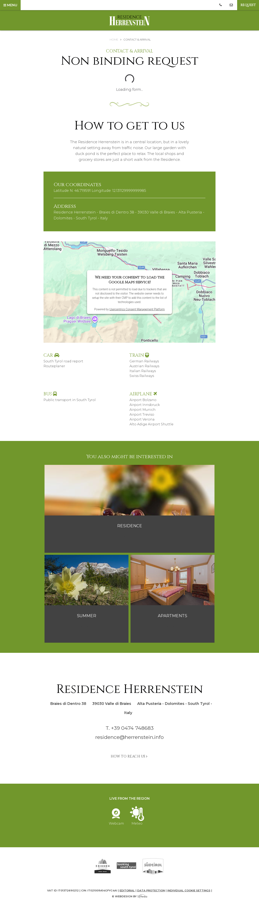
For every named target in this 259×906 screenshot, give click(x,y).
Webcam (116, 821)
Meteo (137, 821)
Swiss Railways (142, 376)
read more (130, 537)
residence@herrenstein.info (129, 737)
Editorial (127, 890)
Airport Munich (143, 410)
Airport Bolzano (143, 400)
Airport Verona (142, 419)
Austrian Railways (144, 366)
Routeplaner (54, 366)
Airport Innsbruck (145, 405)
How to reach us (129, 756)
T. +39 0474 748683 (130, 728)
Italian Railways (143, 371)
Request (248, 5)
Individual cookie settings (188, 890)
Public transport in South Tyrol (70, 400)
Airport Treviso (142, 414)
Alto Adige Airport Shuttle (151, 424)
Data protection (151, 890)
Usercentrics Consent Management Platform (137, 309)
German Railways (144, 361)
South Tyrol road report (63, 361)
